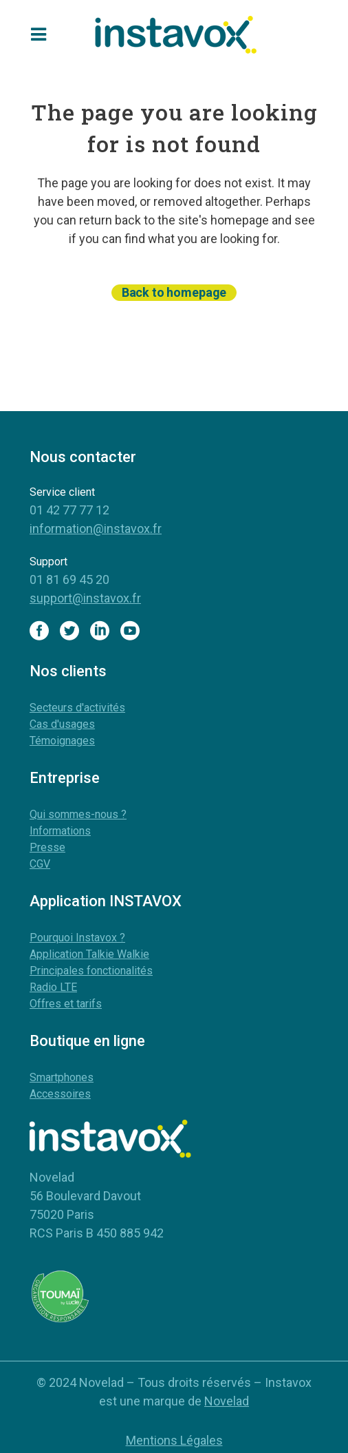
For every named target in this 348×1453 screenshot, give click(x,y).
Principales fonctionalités (91, 970)
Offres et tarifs (66, 1003)
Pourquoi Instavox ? (77, 937)
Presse (47, 847)
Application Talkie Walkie (89, 954)
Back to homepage (174, 292)
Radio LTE (53, 987)
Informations (60, 830)
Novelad (226, 1401)
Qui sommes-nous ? (78, 814)
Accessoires (60, 1093)
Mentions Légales (174, 1440)
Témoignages (62, 740)
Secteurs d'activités (77, 707)
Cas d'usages (62, 724)
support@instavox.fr (85, 598)
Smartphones (62, 1077)
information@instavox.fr (96, 528)
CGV (40, 863)
